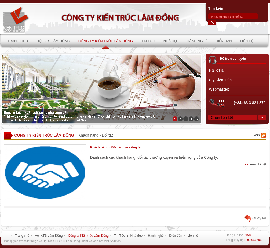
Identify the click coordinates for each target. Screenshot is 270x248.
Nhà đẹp (136, 236)
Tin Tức (119, 236)
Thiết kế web (90, 241)
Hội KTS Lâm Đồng (49, 236)
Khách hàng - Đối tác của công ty (115, 147)
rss (257, 135)
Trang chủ (22, 236)
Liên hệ (193, 236)
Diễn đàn (175, 236)
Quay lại (259, 218)
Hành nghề (156, 236)
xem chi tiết (258, 164)
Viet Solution (112, 241)
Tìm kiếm (216, 8)
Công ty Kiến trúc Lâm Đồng (44, 135)
